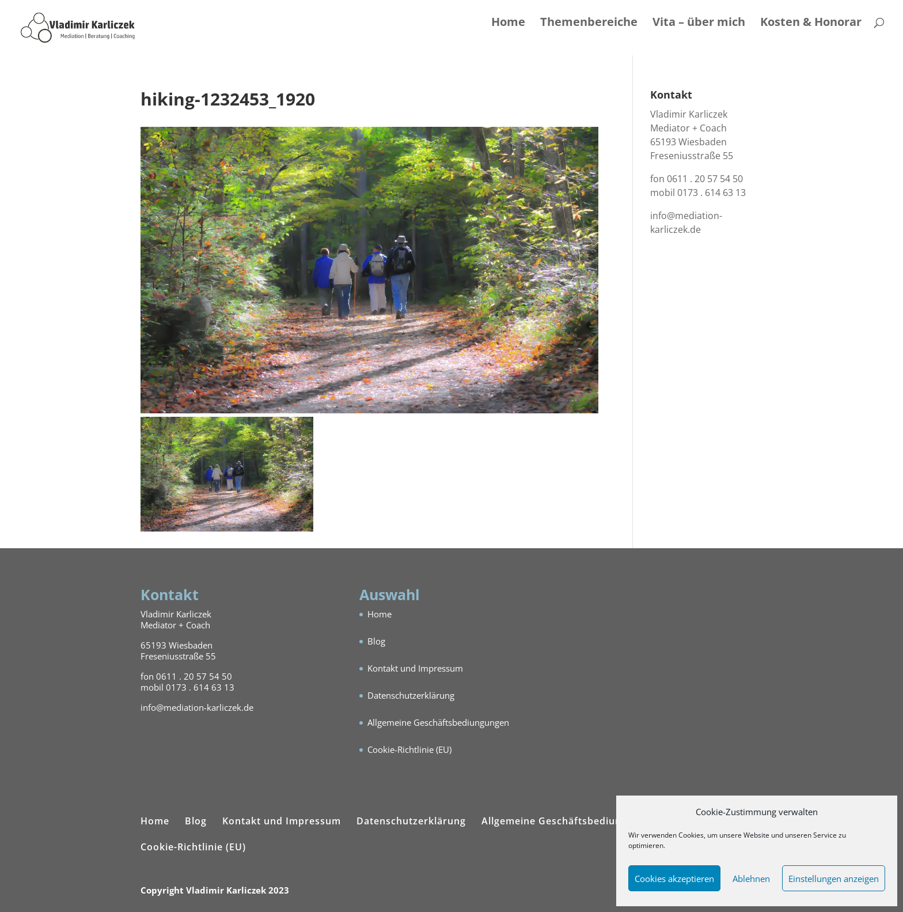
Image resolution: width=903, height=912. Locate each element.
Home (508, 23)
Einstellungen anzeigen (833, 878)
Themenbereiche (589, 23)
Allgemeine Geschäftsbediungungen (438, 722)
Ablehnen (751, 878)
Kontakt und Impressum (415, 668)
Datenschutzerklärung (410, 695)
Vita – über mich (698, 23)
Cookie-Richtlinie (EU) (409, 749)
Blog (376, 641)
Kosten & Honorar (811, 23)
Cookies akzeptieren (674, 878)
